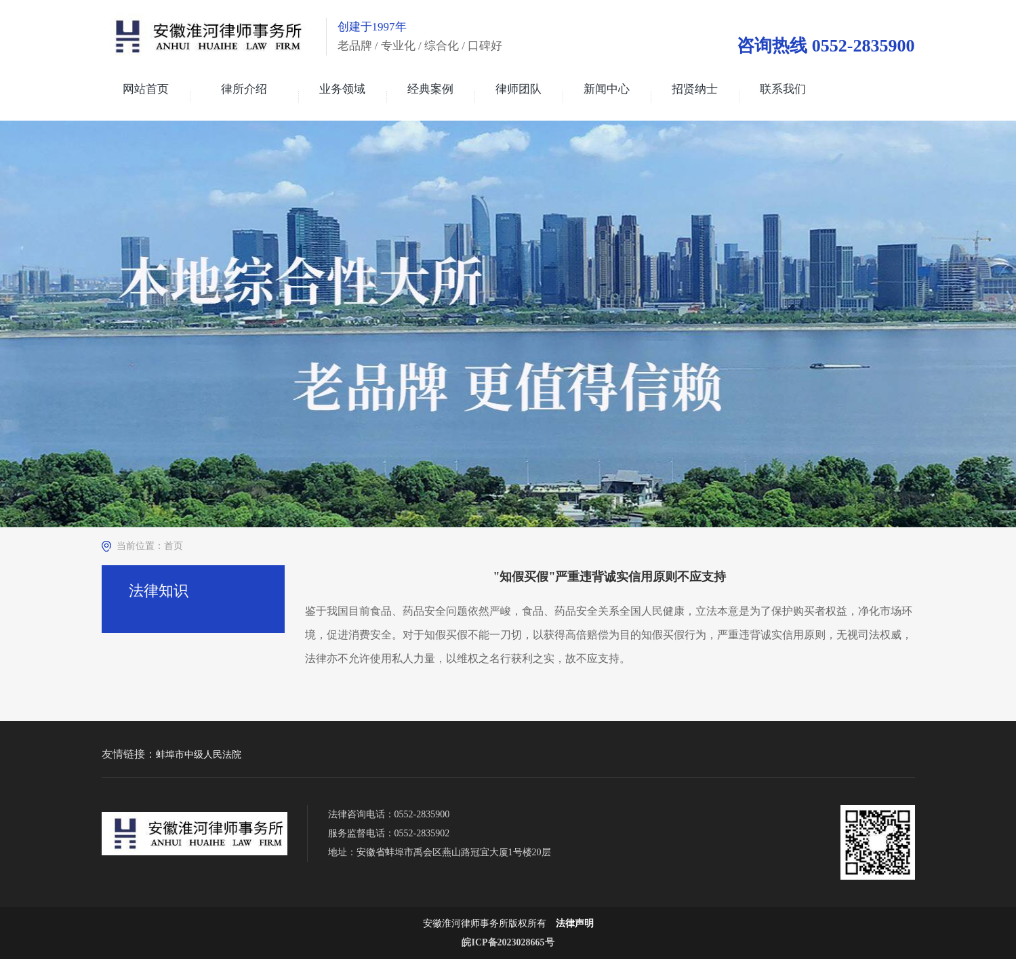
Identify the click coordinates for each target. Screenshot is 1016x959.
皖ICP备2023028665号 (508, 942)
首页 (173, 546)
